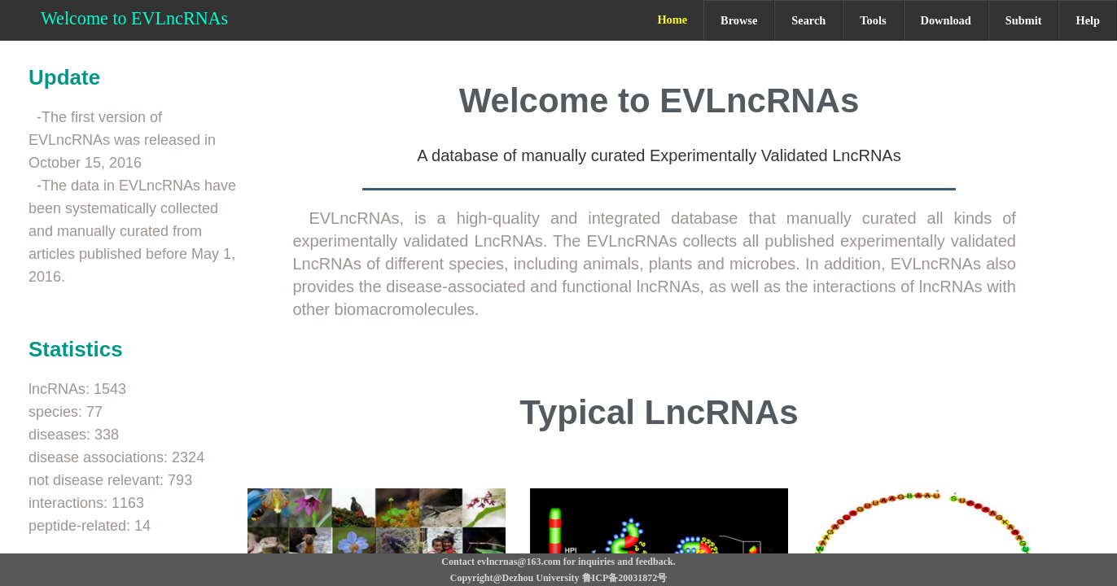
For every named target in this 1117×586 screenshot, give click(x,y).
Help (1087, 20)
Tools (873, 20)
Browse (739, 20)
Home (672, 19)
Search (808, 20)
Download (946, 20)
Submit (1023, 20)
